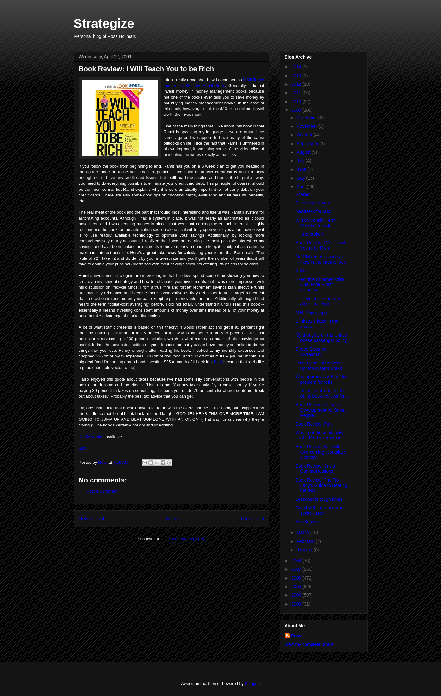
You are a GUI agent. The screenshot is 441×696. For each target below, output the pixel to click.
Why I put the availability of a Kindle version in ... (320, 435)
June (302, 169)
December (307, 117)
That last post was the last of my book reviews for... (321, 393)
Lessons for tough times (319, 499)
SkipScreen (306, 521)
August (304, 152)
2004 (296, 595)
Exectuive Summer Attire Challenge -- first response (319, 285)
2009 (296, 110)
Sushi (300, 270)
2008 (296, 560)
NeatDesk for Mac (313, 211)
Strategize (104, 23)
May (301, 178)
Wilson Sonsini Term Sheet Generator (315, 223)
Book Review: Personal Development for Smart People (320, 410)
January (305, 549)
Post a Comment (102, 491)
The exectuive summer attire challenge (317, 301)
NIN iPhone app (311, 312)
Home (172, 518)
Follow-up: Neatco (313, 202)
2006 (296, 578)
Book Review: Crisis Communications (315, 468)
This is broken (309, 234)
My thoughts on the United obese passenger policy (321, 337)
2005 (296, 586)
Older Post (252, 518)
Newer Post (91, 518)
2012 (296, 84)
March (303, 532)
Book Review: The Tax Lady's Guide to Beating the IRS (321, 485)
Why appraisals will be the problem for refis (321, 379)
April (302, 186)
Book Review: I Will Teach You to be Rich (320, 245)
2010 (296, 101)
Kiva (218, 361)
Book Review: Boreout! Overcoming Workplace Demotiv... (320, 452)
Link (82, 448)
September (308, 143)
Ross (296, 635)
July (301, 160)
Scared (302, 194)
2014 (296, 66)
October (305, 134)
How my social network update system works (318, 365)
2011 (296, 92)
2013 (296, 75)
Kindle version (92, 436)
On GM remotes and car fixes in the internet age (320, 259)
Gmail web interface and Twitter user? (319, 510)
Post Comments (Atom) (184, 539)
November (307, 126)
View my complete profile (309, 644)
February (306, 541)
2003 (296, 603)
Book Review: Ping (314, 423)
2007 (296, 569)
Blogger (252, 683)
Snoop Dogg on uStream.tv (310, 351)
